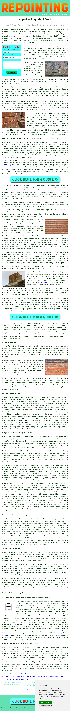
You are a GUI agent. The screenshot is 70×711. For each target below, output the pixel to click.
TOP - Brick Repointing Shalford (15, 680)
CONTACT (56, 15)
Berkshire (41, 674)
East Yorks (6, 676)
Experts (33, 696)
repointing (43, 40)
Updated (27, 696)
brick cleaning (21, 354)
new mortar (42, 242)
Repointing (9, 696)
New (15, 696)
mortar (28, 54)
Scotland (20, 676)
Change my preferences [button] (46, 705)
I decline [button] (48, 702)
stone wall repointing (26, 614)
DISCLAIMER (64, 15)
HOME (40, 15)
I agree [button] (41, 702)
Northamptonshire (60, 674)
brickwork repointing (58, 618)
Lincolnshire (43, 676)
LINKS (45, 15)
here (27, 666)
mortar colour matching (13, 556)
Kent (61, 676)
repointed (19, 173)
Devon (50, 674)
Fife (13, 676)
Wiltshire (54, 676)
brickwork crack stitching (38, 605)
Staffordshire (31, 676)
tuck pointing (54, 626)
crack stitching (23, 536)
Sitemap (3, 696)
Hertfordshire (23, 674)
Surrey (33, 674)
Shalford (22, 323)
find (8, 647)
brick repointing (31, 107)
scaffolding (6, 165)
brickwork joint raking (11, 616)
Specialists (20, 696)
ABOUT (50, 15)
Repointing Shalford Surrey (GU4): (16, 30)
